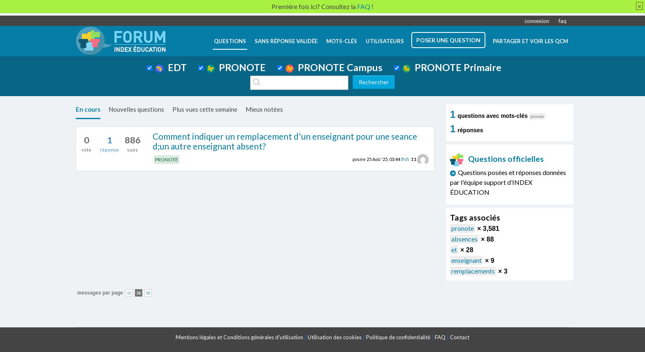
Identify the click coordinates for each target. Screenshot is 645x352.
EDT (171, 67)
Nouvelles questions (136, 109)
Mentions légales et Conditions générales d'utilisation (239, 337)
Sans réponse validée (286, 41)
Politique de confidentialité (398, 337)
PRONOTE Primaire (451, 67)
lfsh (405, 159)
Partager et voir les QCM (530, 41)
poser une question (448, 40)
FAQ (440, 337)
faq (562, 21)
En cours (88, 109)
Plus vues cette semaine (204, 109)
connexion (536, 21)
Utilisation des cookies (335, 337)
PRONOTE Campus (334, 67)
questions (230, 41)
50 (148, 293)
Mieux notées (264, 109)
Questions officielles (497, 158)
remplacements (473, 271)
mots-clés (341, 41)
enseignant (466, 260)
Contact (459, 337)
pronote (462, 228)
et (454, 249)
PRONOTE (236, 67)
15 (129, 293)
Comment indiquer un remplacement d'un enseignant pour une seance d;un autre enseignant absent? (285, 141)
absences (464, 239)
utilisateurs (385, 41)
